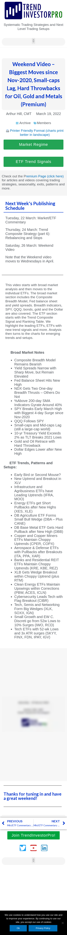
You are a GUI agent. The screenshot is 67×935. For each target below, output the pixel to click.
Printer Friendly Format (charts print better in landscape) (37, 133)
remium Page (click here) (45, 176)
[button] (33, 41)
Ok (18, 928)
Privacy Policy (43, 928)
